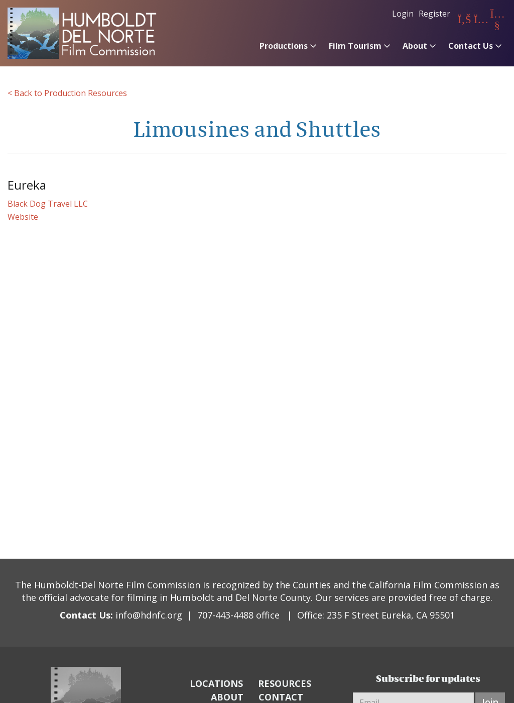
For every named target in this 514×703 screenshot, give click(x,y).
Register (434, 14)
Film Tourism (355, 45)
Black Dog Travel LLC (48, 203)
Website (23, 216)
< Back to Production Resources (67, 93)
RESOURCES (284, 683)
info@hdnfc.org (148, 615)
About (415, 45)
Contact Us (470, 45)
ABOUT (227, 697)
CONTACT (281, 697)
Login (403, 14)
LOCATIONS (216, 683)
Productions (284, 45)
